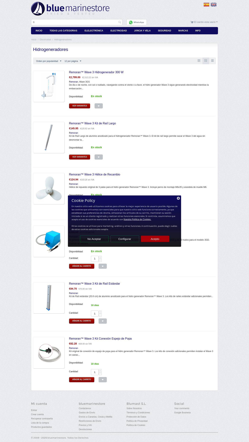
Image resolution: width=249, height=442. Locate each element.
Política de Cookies (136, 425)
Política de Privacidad (137, 421)
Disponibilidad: (76, 96)
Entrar (34, 410)
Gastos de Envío (87, 412)
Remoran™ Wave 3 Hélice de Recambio (94, 174)
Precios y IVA (85, 425)
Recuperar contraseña (42, 418)
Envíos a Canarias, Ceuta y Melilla (95, 417)
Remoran (73, 82)
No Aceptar (94, 238)
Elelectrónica (94, 30)
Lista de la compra (40, 423)
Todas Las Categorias (63, 30)
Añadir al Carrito (81, 266)
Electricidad (118, 30)
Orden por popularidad (48, 61)
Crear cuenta (37, 414)
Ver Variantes (79, 106)
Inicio (39, 30)
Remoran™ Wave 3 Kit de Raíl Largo (92, 123)
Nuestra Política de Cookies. (137, 219)
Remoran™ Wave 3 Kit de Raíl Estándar (94, 283)
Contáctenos (85, 408)
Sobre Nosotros (134, 408)
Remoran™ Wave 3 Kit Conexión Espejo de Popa (100, 338)
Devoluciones (85, 429)
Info (198, 30)
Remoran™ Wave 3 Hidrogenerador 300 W (96, 72)
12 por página (72, 61)
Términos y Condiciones (138, 412)
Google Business (182, 412)
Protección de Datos (136, 417)
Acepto (155, 238)
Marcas (183, 30)
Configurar (124, 238)
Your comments (181, 408)
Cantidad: (73, 258)
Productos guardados (41, 427)
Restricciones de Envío (90, 421)
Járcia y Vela (142, 30)
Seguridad (164, 30)
